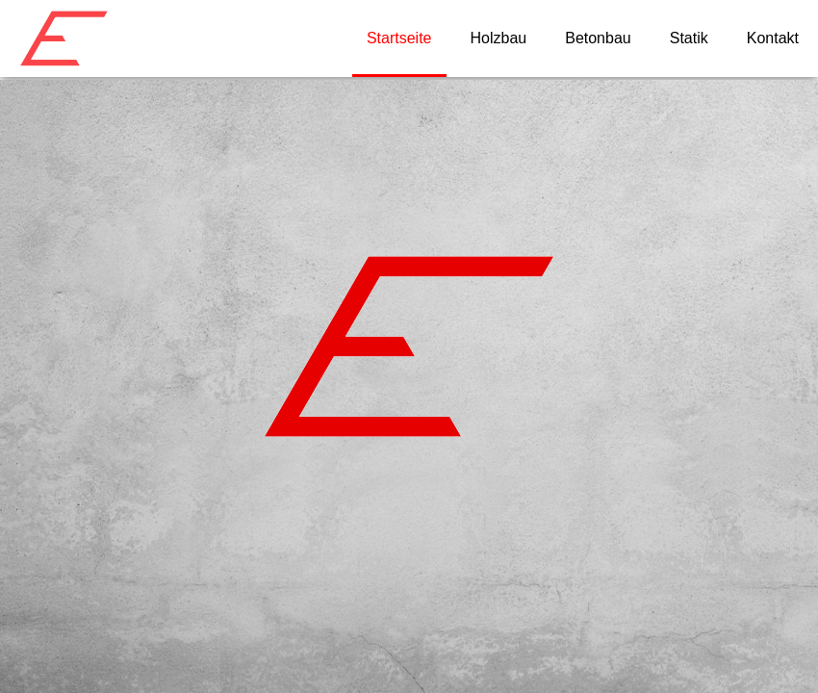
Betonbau (598, 38)
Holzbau (499, 38)
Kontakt (773, 38)
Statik (689, 38)
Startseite (399, 38)
